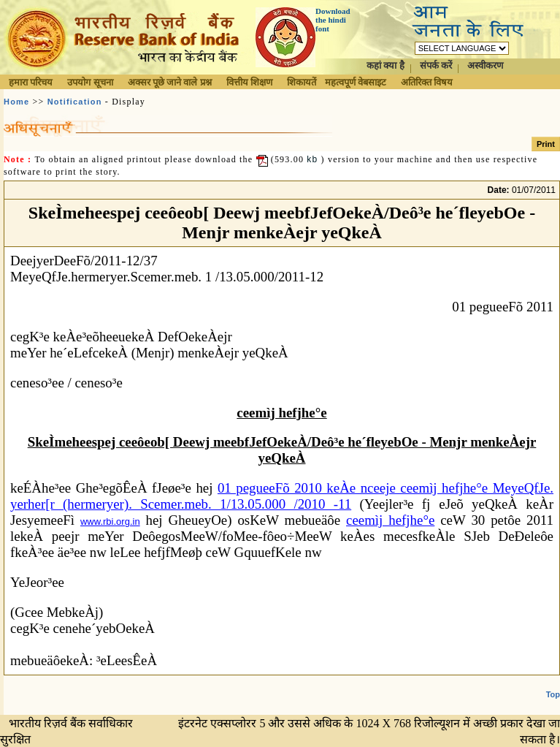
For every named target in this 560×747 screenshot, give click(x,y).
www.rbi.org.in (110, 521)
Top (553, 694)
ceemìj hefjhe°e (390, 520)
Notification (74, 101)
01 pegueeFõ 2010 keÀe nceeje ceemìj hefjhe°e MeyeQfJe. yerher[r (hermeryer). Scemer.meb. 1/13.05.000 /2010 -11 (281, 496)
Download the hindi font (332, 20)
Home (16, 101)
